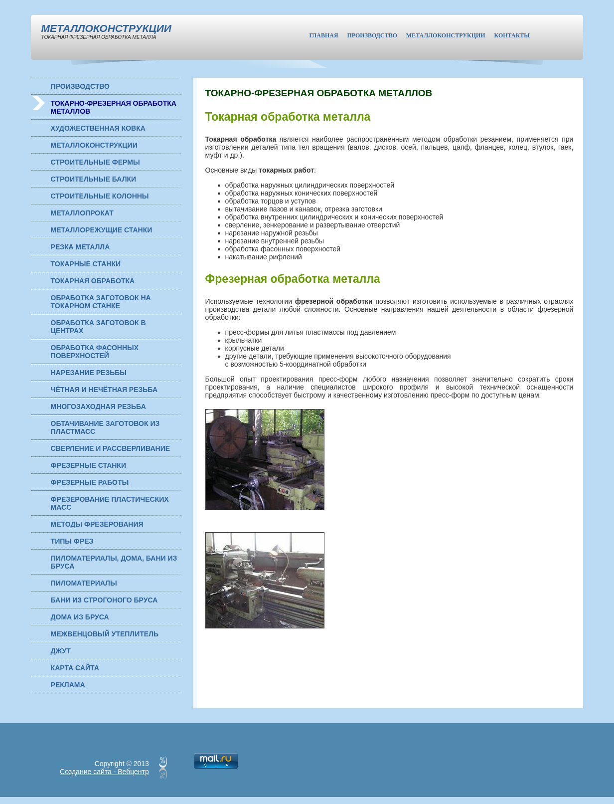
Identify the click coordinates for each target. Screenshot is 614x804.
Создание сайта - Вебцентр (104, 772)
